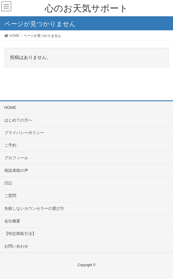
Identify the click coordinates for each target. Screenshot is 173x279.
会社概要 (12, 221)
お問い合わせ (16, 246)
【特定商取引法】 (20, 233)
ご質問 (10, 195)
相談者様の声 (16, 170)
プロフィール (16, 158)
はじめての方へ (18, 120)
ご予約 (10, 145)
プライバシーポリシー (24, 132)
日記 (8, 183)
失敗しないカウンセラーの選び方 (34, 208)
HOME (10, 107)
